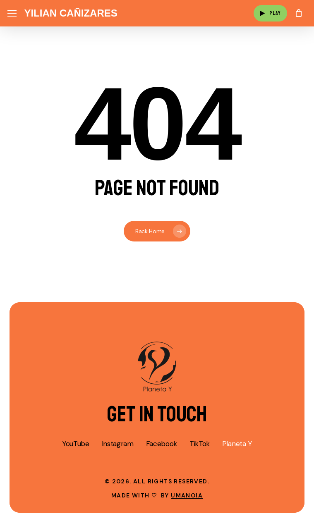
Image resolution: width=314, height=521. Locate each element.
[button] (12, 13)
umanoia (187, 495)
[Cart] (298, 13)
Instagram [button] (118, 443)
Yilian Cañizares (70, 13)
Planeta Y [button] (237, 443)
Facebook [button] (161, 443)
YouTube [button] (75, 443)
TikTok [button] (199, 443)
